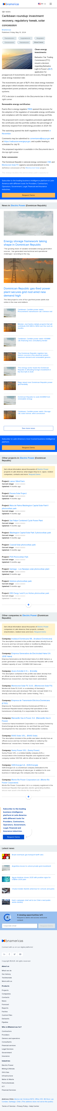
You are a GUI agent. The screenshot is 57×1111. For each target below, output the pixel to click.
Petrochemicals (8, 1083)
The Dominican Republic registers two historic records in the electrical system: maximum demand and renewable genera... (34, 355)
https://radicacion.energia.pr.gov (17, 141)
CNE (49, 162)
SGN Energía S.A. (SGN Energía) (25, 765)
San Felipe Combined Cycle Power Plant (26, 521)
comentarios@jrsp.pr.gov (40, 139)
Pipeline (5, 1022)
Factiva (5, 1011)
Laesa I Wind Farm (17, 481)
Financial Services (9, 1090)
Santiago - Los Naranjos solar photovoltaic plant (29, 569)
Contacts (5, 997)
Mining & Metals (8, 1069)
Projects (5, 990)
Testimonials (7, 978)
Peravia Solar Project (18, 493)
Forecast (5, 1004)
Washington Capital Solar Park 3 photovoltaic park (30, 533)
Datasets (5, 1019)
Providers (5, 1035)
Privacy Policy (22, 1106)
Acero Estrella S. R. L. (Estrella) (24, 671)
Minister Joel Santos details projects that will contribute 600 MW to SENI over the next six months (35, 326)
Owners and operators (11, 1038)
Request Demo (28, 195)
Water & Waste (8, 1079)
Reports (5, 1008)
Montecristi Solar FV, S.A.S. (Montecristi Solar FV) (32, 686)
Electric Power (18, 205)
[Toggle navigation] (50, 4)
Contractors (7, 1031)
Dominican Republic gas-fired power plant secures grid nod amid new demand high (27, 292)
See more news (28, 428)
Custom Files (7, 1015)
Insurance (6, 1056)
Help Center (34, 1106)
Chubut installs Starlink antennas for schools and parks (33, 889)
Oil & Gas (5, 1072)
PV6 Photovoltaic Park (19, 557)
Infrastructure (7, 1076)
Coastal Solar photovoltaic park (23, 545)
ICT (3, 1086)
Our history (6, 974)
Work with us (7, 981)
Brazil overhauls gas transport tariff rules (27, 855)
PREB (30, 109)
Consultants (7, 1042)
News (4, 1001)
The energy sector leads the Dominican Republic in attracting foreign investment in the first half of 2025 (34, 370)
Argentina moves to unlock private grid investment (31, 866)
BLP (50, 69)
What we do (7, 970)
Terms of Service (9, 1106)
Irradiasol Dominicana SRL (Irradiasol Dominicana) (32, 639)
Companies (6, 994)
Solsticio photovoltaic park (21, 581)
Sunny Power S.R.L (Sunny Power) (25, 750)
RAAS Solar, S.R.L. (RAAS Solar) (24, 736)
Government (7, 1052)
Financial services (9, 1045)
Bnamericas (6, 30)
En (41, 4)
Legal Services (7, 1049)
